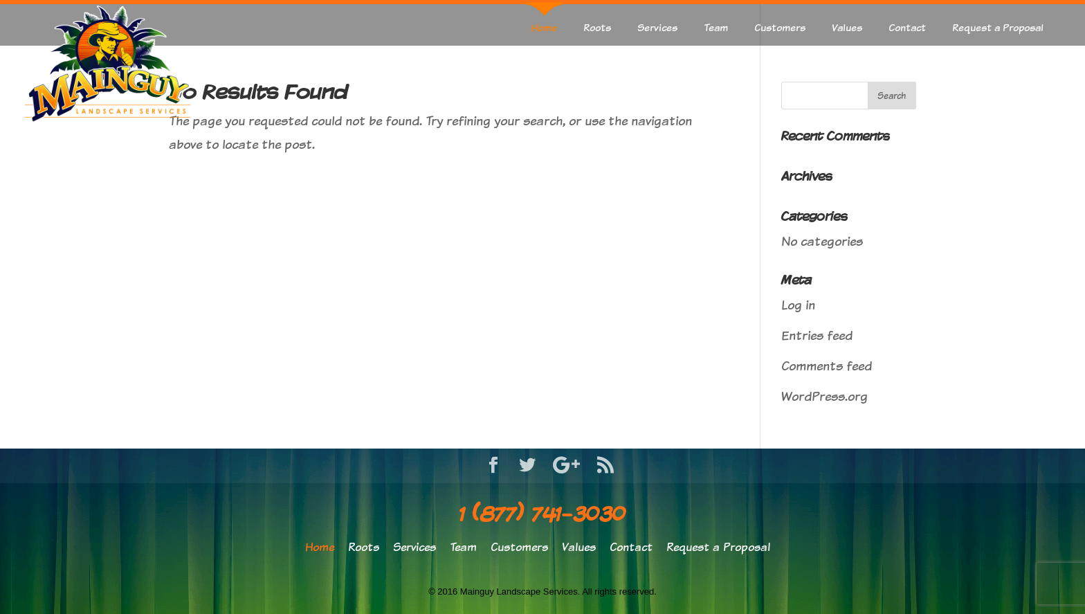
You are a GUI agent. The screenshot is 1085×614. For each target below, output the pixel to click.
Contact (907, 27)
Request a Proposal (997, 27)
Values (847, 27)
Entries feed (816, 335)
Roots (597, 27)
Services (657, 27)
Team (716, 27)
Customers (779, 27)
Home (544, 27)
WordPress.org (824, 396)
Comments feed (826, 365)
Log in (798, 305)
